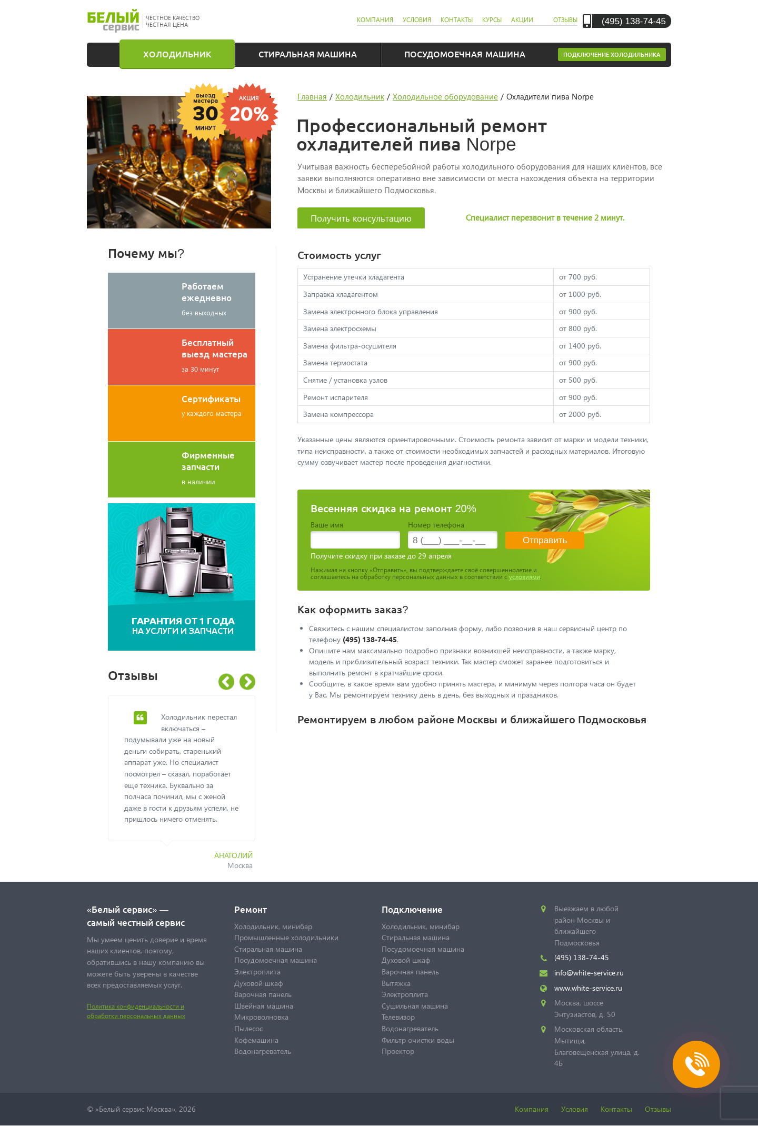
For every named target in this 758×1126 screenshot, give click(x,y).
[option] (189, 788)
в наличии (218, 467)
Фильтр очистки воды (418, 1040)
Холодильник (177, 53)
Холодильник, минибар (273, 926)
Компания (531, 1109)
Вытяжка (396, 983)
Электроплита (257, 971)
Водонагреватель (262, 1051)
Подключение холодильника (612, 54)
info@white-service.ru (589, 973)
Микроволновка (261, 1017)
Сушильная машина (415, 1006)
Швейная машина (263, 1006)
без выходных (218, 298)
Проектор (398, 1051)
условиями (524, 577)
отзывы (565, 20)
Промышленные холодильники (286, 937)
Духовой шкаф (258, 983)
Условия (574, 1109)
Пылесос (248, 1028)
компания (375, 20)
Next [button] (247, 682)
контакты (457, 20)
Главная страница (110, 53)
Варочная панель (263, 994)
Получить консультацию (361, 218)
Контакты (616, 1109)
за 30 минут (218, 354)
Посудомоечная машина (464, 53)
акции (522, 20)
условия (417, 20)
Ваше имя (327, 525)
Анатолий (233, 855)
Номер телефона (436, 525)
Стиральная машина (307, 53)
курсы (492, 20)
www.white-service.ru (588, 988)
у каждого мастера (218, 405)
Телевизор (398, 1017)
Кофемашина (256, 1040)
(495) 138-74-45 (634, 21)
